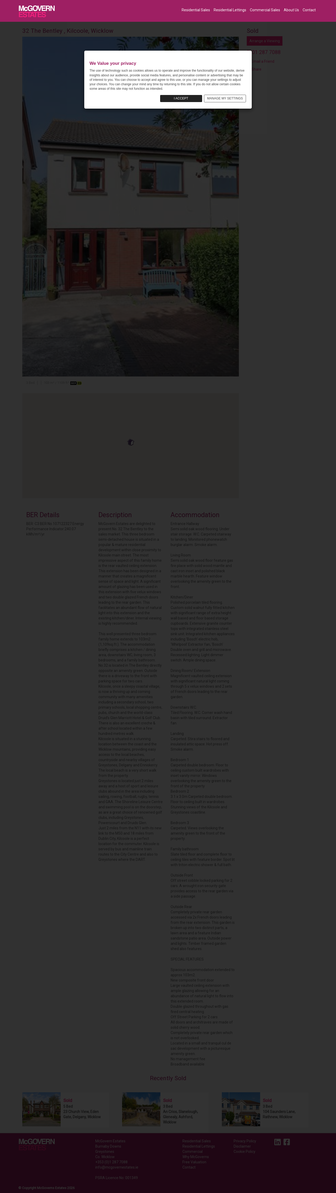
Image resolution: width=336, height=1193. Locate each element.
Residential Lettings (230, 10)
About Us (291, 10)
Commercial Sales (265, 10)
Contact (309, 10)
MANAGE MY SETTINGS (225, 98)
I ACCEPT (181, 98)
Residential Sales (196, 10)
